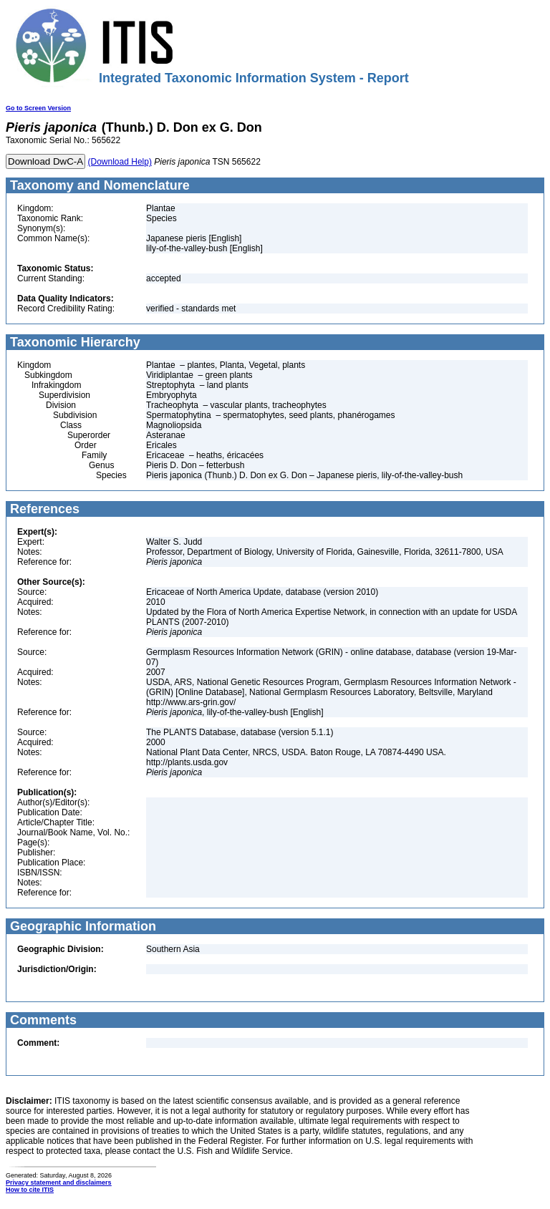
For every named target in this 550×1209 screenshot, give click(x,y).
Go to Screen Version (38, 108)
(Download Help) (120, 162)
